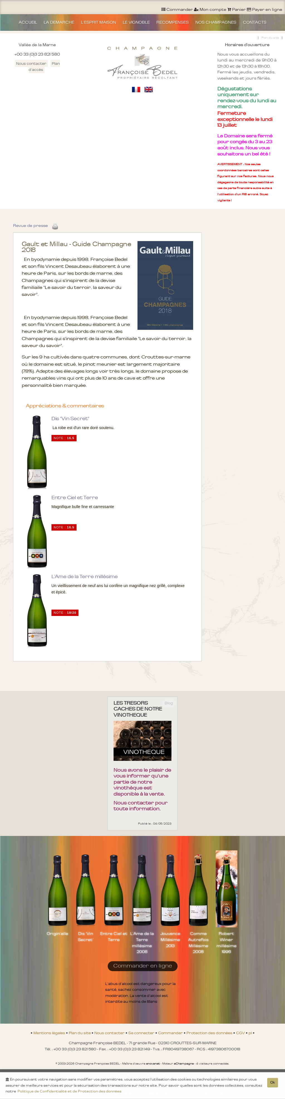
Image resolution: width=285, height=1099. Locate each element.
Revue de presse (30, 225)
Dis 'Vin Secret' (86, 936)
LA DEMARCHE (59, 22)
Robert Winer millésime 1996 (227, 942)
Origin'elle (57, 933)
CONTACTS (254, 22)
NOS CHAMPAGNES (215, 22)
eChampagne (184, 1063)
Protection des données (209, 1033)
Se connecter (141, 1033)
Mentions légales (49, 1033)
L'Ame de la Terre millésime (84, 576)
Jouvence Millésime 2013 (170, 939)
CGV (241, 1033)
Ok (272, 1084)
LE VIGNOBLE (136, 22)
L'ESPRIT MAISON (98, 22)
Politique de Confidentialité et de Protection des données (69, 1093)
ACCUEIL (28, 22)
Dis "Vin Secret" (70, 418)
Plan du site (270, 37)
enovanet (153, 1063)
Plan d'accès (44, 66)
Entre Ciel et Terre (74, 497)
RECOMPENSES (172, 22)
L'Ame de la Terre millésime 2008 (142, 942)
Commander (171, 1033)
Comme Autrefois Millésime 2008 (198, 942)
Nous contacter (31, 63)
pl (251, 1033)
